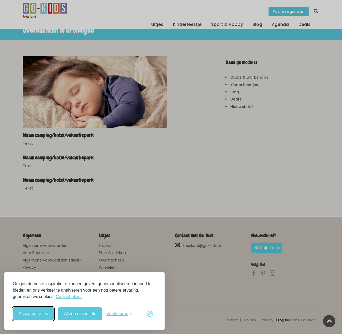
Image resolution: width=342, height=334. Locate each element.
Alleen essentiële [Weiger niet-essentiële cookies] (80, 313)
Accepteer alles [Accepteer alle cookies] (33, 313)
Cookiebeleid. (69, 296)
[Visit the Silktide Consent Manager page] (149, 313)
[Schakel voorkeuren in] (119, 313)
